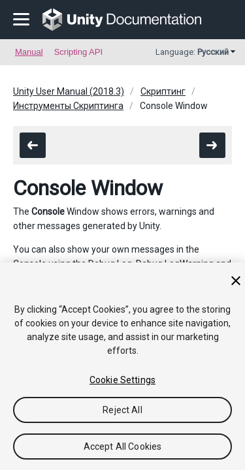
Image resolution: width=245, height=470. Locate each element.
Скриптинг (163, 91)
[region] (122, 366)
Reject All (122, 410)
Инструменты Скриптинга (68, 106)
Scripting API (78, 52)
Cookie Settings (122, 380)
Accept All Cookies (123, 446)
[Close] (236, 280)
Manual (29, 52)
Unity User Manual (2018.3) (68, 91)
